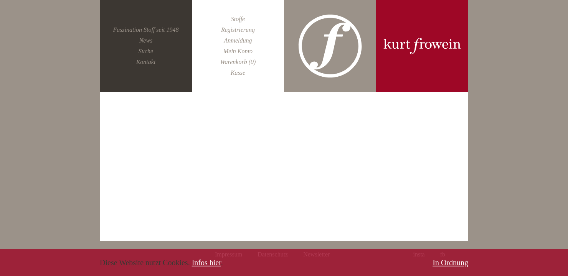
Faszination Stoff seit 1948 (145, 29)
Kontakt (146, 62)
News (146, 40)
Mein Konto (238, 51)
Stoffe (238, 19)
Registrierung (238, 29)
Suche (146, 51)
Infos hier (206, 262)
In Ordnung (450, 262)
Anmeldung (238, 40)
